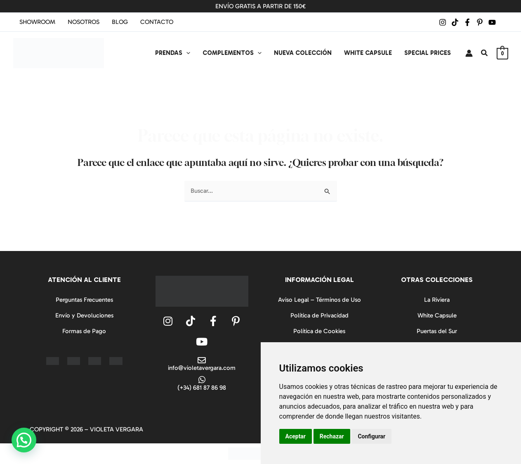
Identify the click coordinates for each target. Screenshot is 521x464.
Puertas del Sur (437, 331)
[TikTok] (455, 22)
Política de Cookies (319, 331)
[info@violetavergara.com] (202, 360)
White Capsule (437, 315)
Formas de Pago (84, 331)
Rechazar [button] (332, 436)
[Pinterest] (479, 22)
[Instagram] (442, 22)
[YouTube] (492, 22)
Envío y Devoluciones (84, 315)
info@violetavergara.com (202, 368)
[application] (186, 52)
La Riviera (437, 299)
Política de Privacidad (319, 315)
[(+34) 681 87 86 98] (202, 380)
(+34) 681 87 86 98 (201, 387)
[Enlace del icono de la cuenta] (469, 53)
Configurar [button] (371, 436)
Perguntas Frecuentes (84, 299)
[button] (484, 53)
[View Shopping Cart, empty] (502, 53)
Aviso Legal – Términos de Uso (319, 299)
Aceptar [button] (295, 436)
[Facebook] (467, 22)
